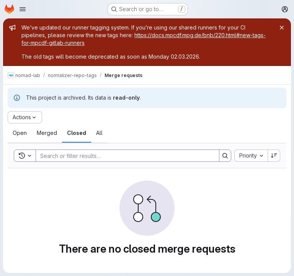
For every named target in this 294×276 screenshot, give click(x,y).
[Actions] (25, 117)
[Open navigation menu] (22, 9)
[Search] (123, 155)
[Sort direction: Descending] (274, 156)
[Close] (281, 27)
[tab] (20, 133)
